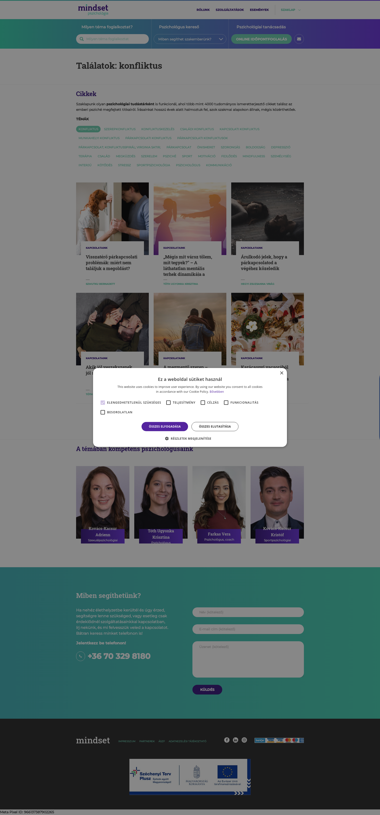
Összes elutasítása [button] (215, 426)
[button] (190, 438)
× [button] (281, 373)
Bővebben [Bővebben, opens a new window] (217, 392)
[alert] (190, 407)
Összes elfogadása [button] (165, 426)
